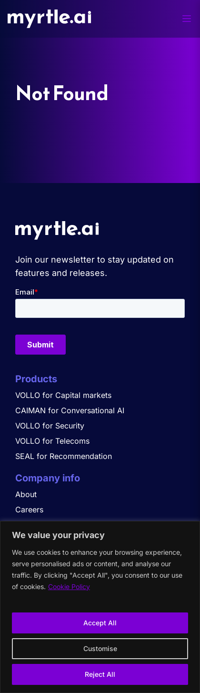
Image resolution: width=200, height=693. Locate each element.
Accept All (100, 623)
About (26, 494)
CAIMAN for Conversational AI (69, 410)
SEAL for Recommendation (63, 456)
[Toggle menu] (186, 18)
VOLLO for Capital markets (63, 395)
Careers (29, 509)
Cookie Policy (69, 586)
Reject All (100, 674)
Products (36, 379)
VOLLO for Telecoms (52, 441)
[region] (100, 607)
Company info (47, 478)
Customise (100, 648)
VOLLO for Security (49, 425)
